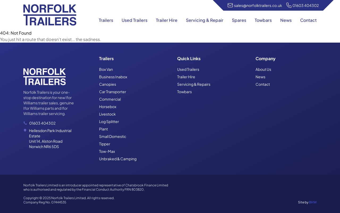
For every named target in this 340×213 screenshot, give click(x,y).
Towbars (263, 20)
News (286, 20)
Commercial (110, 99)
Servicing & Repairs (193, 84)
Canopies (107, 84)
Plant (103, 128)
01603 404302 (305, 5)
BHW (313, 202)
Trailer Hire (166, 20)
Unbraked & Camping (118, 158)
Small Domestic (112, 136)
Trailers (106, 20)
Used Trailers (134, 20)
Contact (308, 20)
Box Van (106, 69)
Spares (239, 20)
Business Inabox (113, 76)
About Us (263, 69)
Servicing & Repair (204, 20)
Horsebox (107, 106)
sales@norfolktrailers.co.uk (258, 5)
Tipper (104, 143)
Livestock (107, 114)
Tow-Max (107, 151)
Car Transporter (112, 91)
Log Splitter (109, 121)
